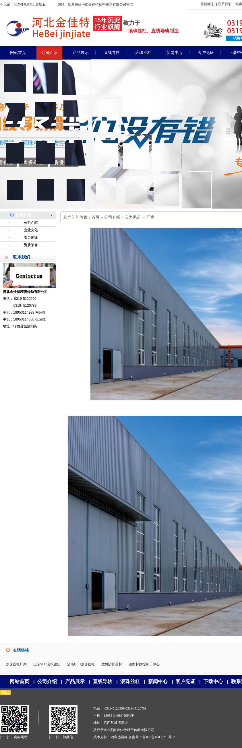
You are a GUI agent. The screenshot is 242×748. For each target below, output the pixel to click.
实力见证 (133, 217)
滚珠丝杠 (130, 681)
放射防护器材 (111, 664)
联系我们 (225, 4)
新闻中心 (158, 681)
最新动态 (207, 4)
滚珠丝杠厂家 (16, 664)
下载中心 (213, 681)
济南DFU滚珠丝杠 (81, 664)
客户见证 (185, 681)
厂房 (150, 217)
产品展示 (75, 681)
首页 (96, 217)
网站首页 (19, 681)
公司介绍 (112, 217)
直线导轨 (102, 681)
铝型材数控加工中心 (144, 664)
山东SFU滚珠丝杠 (46, 664)
